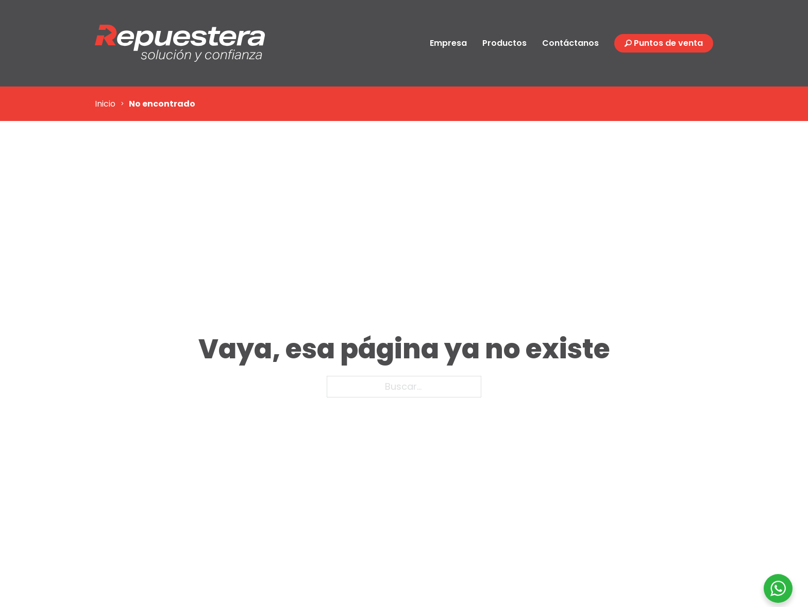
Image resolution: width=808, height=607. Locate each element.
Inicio (105, 104)
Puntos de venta (668, 43)
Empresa (448, 43)
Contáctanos (570, 43)
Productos (504, 43)
